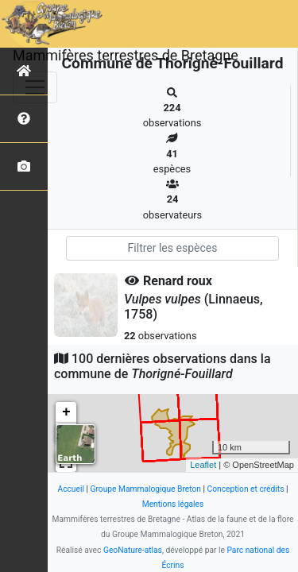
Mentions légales (173, 504)
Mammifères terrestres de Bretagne (125, 55)
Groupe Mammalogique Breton (146, 489)
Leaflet (203, 465)
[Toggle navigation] (35, 87)
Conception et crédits (245, 489)
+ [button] (66, 412)
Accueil (70, 489)
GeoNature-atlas (132, 550)
